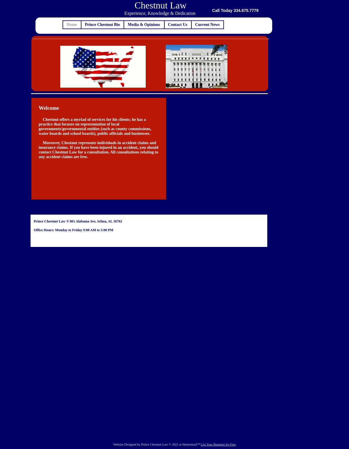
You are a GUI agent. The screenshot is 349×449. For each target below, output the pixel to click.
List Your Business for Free (218, 444)
